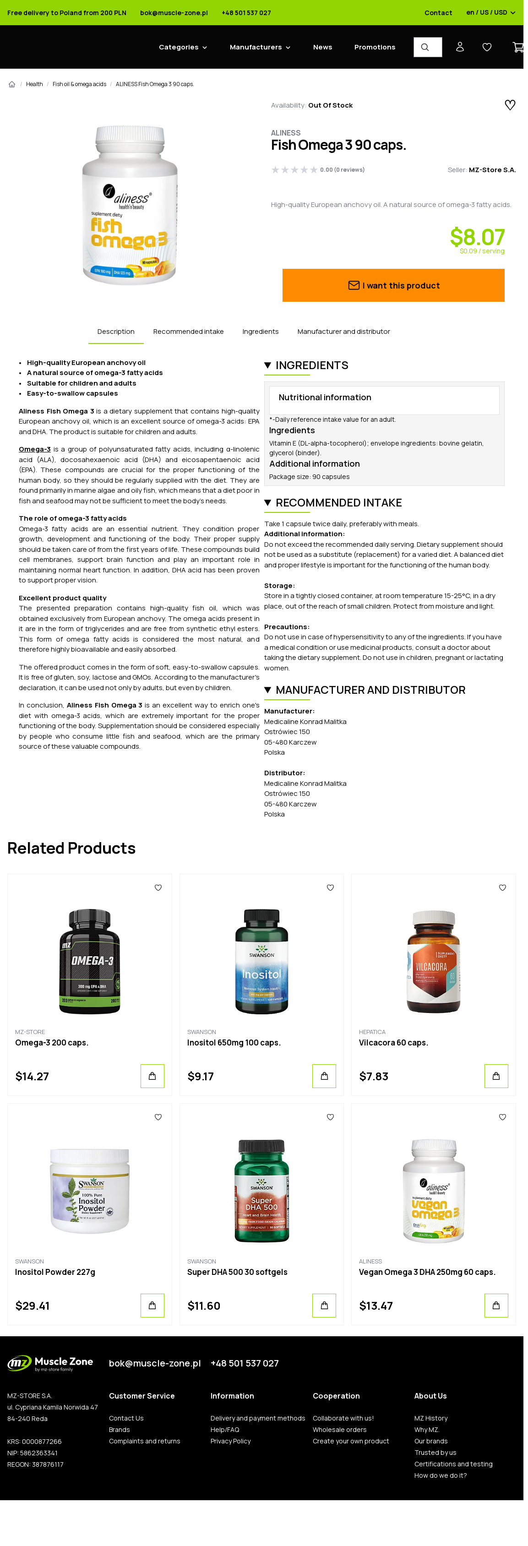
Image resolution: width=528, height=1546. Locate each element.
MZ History (430, 1418)
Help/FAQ (225, 1429)
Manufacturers (256, 47)
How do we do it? (440, 1475)
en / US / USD (491, 12)
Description (116, 331)
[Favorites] (158, 888)
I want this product (393, 285)
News (322, 47)
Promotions (375, 47)
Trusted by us (435, 1452)
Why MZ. (427, 1429)
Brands (119, 1429)
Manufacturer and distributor (344, 331)
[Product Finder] (428, 47)
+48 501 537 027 (246, 13)
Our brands (431, 1441)
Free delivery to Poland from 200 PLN (66, 13)
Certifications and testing (453, 1464)
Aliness (286, 132)
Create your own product (351, 1441)
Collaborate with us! (343, 1418)
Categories (179, 47)
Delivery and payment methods (258, 1418)
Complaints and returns (144, 1441)
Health (34, 84)
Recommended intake (188, 331)
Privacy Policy (230, 1441)
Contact (438, 13)
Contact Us (126, 1418)
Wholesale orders (340, 1429)
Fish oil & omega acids (79, 84)
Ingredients (261, 331)
